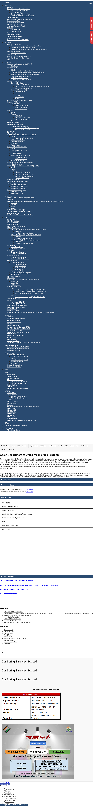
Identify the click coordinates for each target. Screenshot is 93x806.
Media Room (8, 637)
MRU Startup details (21, 159)
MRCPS (7, 391)
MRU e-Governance (13, 276)
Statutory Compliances (14, 36)
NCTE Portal (6, 529)
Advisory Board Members (19, 396)
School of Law (11, 54)
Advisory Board (12, 394)
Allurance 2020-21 (17, 191)
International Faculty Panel (19, 360)
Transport (10, 317)
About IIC (14, 136)
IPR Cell (10, 110)
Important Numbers (13, 38)
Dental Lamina (74, 446)
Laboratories (11, 33)
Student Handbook (13, 325)
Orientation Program (17, 262)
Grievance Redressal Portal (16, 26)
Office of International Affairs (20, 356)
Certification (18, 231)
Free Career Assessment (10, 525)
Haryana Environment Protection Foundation (17, 622)
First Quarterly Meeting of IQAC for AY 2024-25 (30, 290)
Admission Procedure (14, 322)
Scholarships (11, 339)
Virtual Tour (7, 635)
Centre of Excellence (17, 83)
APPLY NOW (91, 24)
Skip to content (5, 782)
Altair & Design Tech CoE (22, 85)
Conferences (15, 274)
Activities (14, 121)
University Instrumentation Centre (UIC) (19, 100)
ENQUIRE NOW (91, 37)
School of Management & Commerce (19, 56)
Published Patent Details (23, 117)
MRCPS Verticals (12, 401)
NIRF (6, 369)
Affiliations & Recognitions (15, 24)
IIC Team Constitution (18, 140)
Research (8, 62)
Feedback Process (13, 311)
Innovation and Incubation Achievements (20, 162)
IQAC (6, 217)
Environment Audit (13, 255)
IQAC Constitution (13, 221)
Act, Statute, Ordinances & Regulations (19, 19)
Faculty (60, 446)
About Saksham (16, 29)
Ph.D (8, 60)
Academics (8, 196)
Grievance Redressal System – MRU (13, 518)
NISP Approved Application (19, 171)
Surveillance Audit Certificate (24, 233)
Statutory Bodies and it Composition (22, 16)
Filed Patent (18, 116)
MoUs (13, 358)
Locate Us (7, 644)
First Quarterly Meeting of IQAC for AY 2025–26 (30, 297)
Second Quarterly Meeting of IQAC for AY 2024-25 (30, 292)
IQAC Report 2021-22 (18, 304)
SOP (16, 93)
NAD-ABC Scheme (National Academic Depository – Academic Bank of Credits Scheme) (35, 201)
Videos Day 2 (15, 283)
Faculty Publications (21, 107)
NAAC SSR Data (12, 309)
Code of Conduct (12, 337)
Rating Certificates (17, 142)
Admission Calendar (13, 320)
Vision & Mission (12, 17)
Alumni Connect (8, 633)
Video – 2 (14, 204)
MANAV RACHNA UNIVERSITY (28, 613)
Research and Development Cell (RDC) (19, 64)
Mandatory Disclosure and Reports (16, 426)
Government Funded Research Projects (27, 128)
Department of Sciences (18, 53)
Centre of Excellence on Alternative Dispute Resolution (32, 86)
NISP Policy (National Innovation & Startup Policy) (23, 166)
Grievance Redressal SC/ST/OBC (18, 40)
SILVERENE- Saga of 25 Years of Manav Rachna (17, 514)
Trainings (17, 98)
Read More (29, 489)
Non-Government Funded (22, 129)
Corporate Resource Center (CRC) (18, 349)
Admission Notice (9, 631)
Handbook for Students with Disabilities (20, 215)
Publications (15, 104)
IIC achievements (16, 164)
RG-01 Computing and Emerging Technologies (25, 71)
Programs (8, 42)
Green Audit (11, 245)
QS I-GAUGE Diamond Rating (16, 226)
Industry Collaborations (14, 365)
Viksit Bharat (9, 428)
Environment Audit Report (19, 257)
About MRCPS (11, 393)
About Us (10, 7)
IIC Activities (15, 143)
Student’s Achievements (15, 380)
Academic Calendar (13, 213)
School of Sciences (13, 51)
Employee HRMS (9, 640)
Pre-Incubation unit (21, 157)
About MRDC (16, 446)
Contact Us (10, 449)
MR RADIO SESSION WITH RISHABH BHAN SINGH (16, 581)
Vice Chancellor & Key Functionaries (18, 9)
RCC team (18, 95)
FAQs (3, 449)
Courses (24, 446)
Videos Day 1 (15, 281)
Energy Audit (11, 250)
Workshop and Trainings (18, 271)
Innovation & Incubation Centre (17, 147)
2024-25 (13, 288)
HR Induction (19, 269)
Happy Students (12, 385)
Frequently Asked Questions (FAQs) (18, 327)
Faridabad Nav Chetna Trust (12, 619)
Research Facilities (13, 81)
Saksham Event (16, 31)
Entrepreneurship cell (17, 160)
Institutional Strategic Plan (15, 22)
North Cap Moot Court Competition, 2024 (14, 589)
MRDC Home (5, 446)
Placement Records (13, 350)
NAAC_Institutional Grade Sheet (17, 305)
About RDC (14, 66)
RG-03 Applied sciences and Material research (26, 74)
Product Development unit (19, 150)
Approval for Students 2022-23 (24, 174)
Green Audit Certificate (18, 248)
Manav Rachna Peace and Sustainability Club (21, 420)
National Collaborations (18, 185)
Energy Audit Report (17, 252)
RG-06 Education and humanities (21, 79)
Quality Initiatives (12, 261)
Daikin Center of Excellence (23, 88)
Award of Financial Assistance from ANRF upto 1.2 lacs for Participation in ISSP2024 (29, 585)
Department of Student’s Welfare (17, 388)
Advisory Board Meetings (19, 398)
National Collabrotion (14, 367)
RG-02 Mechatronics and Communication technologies (28, 73)
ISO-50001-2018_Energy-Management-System (26, 235)
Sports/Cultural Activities (19, 383)
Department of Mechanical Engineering (23, 48)
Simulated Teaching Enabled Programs (19, 211)
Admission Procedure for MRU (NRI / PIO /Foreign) (23, 342)
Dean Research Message (15, 124)
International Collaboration (15, 355)
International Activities (18, 188)
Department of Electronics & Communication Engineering (29, 49)
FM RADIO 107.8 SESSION (8, 594)
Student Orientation (21, 264)
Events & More (12, 419)
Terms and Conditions (10, 642)
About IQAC (11, 219)
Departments (34, 446)
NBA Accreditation (13, 224)
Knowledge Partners (13, 35)
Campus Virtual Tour (8, 510)
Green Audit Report (17, 247)
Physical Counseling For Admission (18, 329)
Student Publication (21, 109)
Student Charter (12, 376)
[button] (5, 784)
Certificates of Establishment (24, 138)
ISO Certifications (13, 228)
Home (7, 3)
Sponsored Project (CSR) (15, 123)
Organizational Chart (13, 21)
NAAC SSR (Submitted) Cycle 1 (17, 307)
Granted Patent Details (22, 119)
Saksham (10, 28)
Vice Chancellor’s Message (19, 10)
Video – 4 (14, 208)
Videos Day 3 (15, 285)
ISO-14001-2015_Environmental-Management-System (28, 230)
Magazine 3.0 (11, 412)
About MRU (8, 5)
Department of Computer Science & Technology (26, 46)
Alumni (9, 387)
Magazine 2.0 (11, 410)
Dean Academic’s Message (16, 210)
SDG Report (11, 417)
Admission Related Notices (16, 318)
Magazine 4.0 (11, 413)
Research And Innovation (19, 381)
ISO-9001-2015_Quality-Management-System (25, 240)
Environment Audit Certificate (20, 259)
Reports (9, 300)
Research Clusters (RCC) (19, 90)
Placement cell (8, 630)
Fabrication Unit (16, 154)
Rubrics (13, 169)
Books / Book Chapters (22, 105)
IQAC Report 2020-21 (18, 302)
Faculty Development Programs (21, 273)
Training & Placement (11, 345)
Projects (10, 405)
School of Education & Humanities (18, 58)
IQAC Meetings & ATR (14, 286)
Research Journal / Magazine (16, 190)
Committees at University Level (21, 14)
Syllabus (10, 199)
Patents (13, 114)
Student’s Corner (10, 375)
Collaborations (12, 183)
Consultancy (11, 131)
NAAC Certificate (12, 223)
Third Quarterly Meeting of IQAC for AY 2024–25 (30, 293)
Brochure (10, 323)
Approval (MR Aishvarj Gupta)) (24, 176)
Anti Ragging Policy (13, 341)
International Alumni (17, 361)
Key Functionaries (16, 12)
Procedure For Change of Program (18, 332)
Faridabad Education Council (12, 620)
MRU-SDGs (11, 278)
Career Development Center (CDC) (18, 347)
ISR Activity (8, 423)
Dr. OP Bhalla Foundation (11, 617)
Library (7, 372)
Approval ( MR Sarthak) (22, 178)
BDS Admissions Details (48, 446)
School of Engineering (14, 44)
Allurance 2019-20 (17, 193)
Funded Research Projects (19, 126)
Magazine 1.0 (11, 408)
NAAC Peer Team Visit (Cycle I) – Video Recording (23, 279)
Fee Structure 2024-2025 (15, 330)
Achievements (19, 97)
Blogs (4, 522)
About (13, 69)
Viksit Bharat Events (13, 430)
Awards (9, 400)
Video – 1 (14, 203)
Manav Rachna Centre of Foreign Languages (21, 198)
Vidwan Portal (11, 133)
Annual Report (15, 145)
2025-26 (13, 295)
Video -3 (13, 206)
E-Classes (84, 446)
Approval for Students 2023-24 (24, 173)
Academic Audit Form (14, 298)
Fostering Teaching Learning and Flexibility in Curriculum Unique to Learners (31, 312)
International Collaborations (19, 186)
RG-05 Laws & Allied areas (19, 78)
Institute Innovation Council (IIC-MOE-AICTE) (21, 135)
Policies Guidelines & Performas (17, 181)
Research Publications (14, 102)
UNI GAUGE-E (11, 334)
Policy (13, 167)
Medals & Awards (13, 378)
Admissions (8, 315)
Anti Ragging (6, 503)
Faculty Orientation (20, 266)
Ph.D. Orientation (20, 267)
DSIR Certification (13, 179)
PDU (16, 152)
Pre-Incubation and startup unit (20, 155)
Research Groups (12, 67)
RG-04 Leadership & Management (21, 76)
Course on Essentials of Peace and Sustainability (23, 406)
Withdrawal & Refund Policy (16, 336)
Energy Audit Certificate (18, 254)
